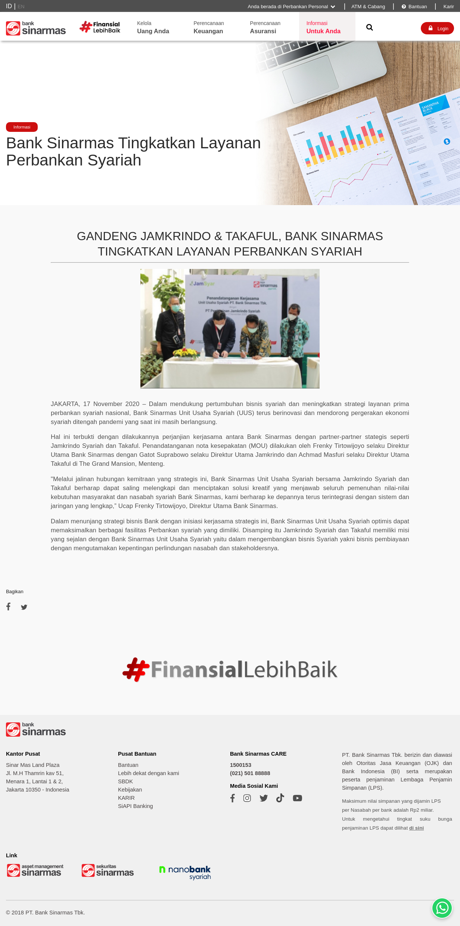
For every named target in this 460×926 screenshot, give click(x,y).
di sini (416, 828)
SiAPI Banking (135, 806)
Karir (448, 6)
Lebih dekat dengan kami (148, 773)
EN (21, 6)
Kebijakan (130, 790)
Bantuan (414, 6)
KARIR (126, 798)
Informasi (21, 127)
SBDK (125, 781)
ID (9, 6)
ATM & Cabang (368, 6)
